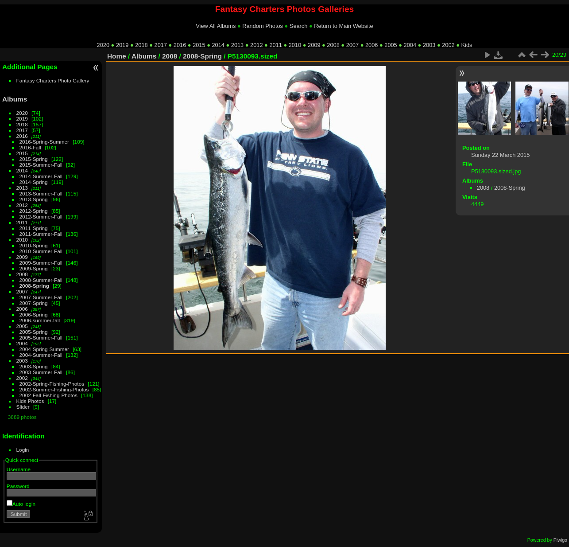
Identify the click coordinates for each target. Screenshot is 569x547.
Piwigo (560, 540)
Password (18, 486)
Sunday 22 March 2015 (500, 155)
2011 (275, 45)
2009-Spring (33, 268)
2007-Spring (33, 303)
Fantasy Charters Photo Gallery (52, 80)
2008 (333, 45)
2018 (141, 45)
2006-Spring (33, 314)
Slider (23, 407)
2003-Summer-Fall (40, 372)
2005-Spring (33, 332)
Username (19, 469)
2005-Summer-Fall (40, 337)
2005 (390, 45)
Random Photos (262, 26)
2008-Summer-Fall (40, 280)
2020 (103, 45)
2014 (218, 45)
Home (116, 56)
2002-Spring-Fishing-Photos (52, 384)
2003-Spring (33, 366)
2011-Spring (33, 228)
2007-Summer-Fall (40, 297)
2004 (410, 45)
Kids (466, 45)
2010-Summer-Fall (40, 251)
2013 (237, 45)
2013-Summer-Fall (40, 193)
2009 (314, 45)
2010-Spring (33, 245)
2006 (371, 45)
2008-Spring (34, 286)
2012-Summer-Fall (40, 216)
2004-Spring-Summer (44, 349)
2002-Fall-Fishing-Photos (48, 395)
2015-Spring (33, 159)
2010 (295, 45)
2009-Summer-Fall (40, 263)
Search (299, 26)
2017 (161, 45)
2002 (448, 45)
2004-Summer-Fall (40, 355)
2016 (180, 45)
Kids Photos (30, 401)
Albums (14, 99)
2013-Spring (33, 199)
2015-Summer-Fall (40, 165)
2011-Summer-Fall (40, 234)
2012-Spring (33, 211)
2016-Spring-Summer (44, 142)
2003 (429, 45)
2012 (256, 45)
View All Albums (216, 26)
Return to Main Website (343, 26)
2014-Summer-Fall (40, 176)
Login (22, 450)
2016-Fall (30, 147)
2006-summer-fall (39, 320)
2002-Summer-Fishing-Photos (54, 389)
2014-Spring (33, 182)
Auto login (21, 504)
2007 (352, 45)
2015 (199, 45)
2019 (122, 45)
